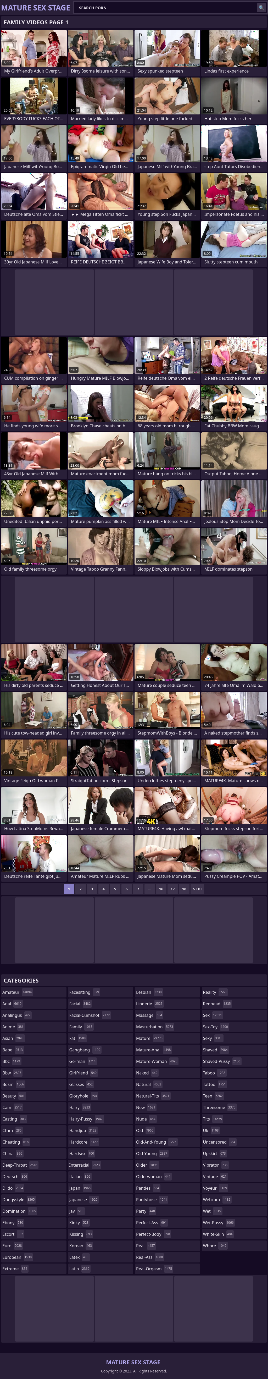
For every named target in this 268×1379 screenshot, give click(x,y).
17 (173, 888)
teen (213, 1096)
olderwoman (154, 1177)
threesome (220, 1107)
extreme (15, 1269)
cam (12, 1107)
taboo (215, 1073)
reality (215, 992)
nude (146, 1119)
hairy (80, 1107)
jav (77, 1211)
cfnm (12, 1130)
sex (213, 1015)
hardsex (82, 1153)
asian (13, 1038)
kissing (81, 1234)
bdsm (13, 1084)
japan (80, 1188)
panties (148, 1188)
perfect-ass (152, 1223)
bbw (12, 1073)
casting (14, 1119)
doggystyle (19, 1200)
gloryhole (83, 1096)
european (17, 1257)
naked (147, 1073)
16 (161, 888)
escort (13, 1234)
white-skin (218, 1234)
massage (149, 1015)
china (13, 1153)
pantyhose (152, 1200)
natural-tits (153, 1096)
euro (12, 1246)
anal (12, 1004)
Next (197, 888)
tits (213, 1119)
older (147, 1165)
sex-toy (216, 1027)
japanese (84, 1200)
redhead (217, 1004)
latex (79, 1257)
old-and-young (157, 1142)
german (83, 1061)
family (81, 1027)
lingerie (150, 1004)
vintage (215, 1177)
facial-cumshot (90, 1015)
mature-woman (157, 1061)
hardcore (84, 1142)
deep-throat (20, 1165)
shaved (216, 1050)
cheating (16, 1142)
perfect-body (153, 1234)
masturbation (155, 1027)
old (145, 1130)
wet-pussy (219, 1223)
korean (81, 1246)
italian (80, 1177)
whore (215, 1246)
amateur (17, 992)
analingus (17, 1015)
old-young (152, 1153)
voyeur (215, 1188)
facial (80, 1004)
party (146, 1211)
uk (211, 1130)
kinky (79, 1223)
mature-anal (154, 1050)
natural (149, 1084)
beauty (14, 1096)
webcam (217, 1200)
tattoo (215, 1084)
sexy (213, 1038)
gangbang (85, 1050)
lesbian (149, 992)
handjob (83, 1130)
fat (78, 1038)
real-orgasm (154, 1269)
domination (19, 1211)
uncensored (220, 1142)
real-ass (150, 1257)
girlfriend (83, 1073)
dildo (13, 1188)
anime (13, 1027)
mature (150, 1038)
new (146, 1107)
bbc (11, 1061)
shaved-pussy (222, 1061)
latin (80, 1269)
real (146, 1246)
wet (212, 1211)
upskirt (215, 1153)
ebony (13, 1223)
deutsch (15, 1177)
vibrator (216, 1165)
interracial (85, 1165)
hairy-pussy (86, 1119)
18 (184, 888)
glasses (81, 1084)
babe (13, 1050)
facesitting (84, 992)
